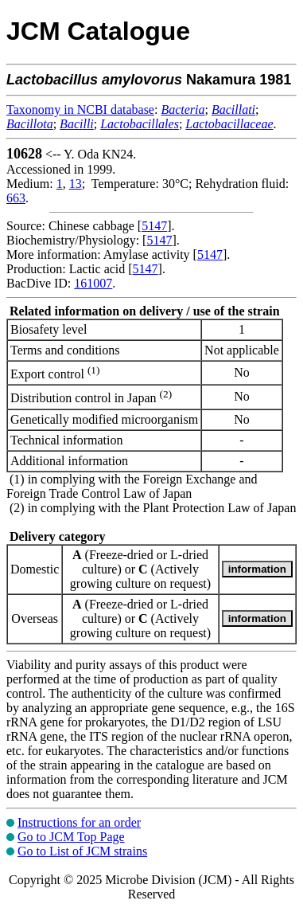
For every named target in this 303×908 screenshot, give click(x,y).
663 (15, 198)
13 (75, 183)
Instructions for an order (79, 822)
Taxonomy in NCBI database (80, 109)
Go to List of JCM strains (82, 851)
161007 (93, 283)
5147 (154, 226)
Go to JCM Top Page (71, 836)
